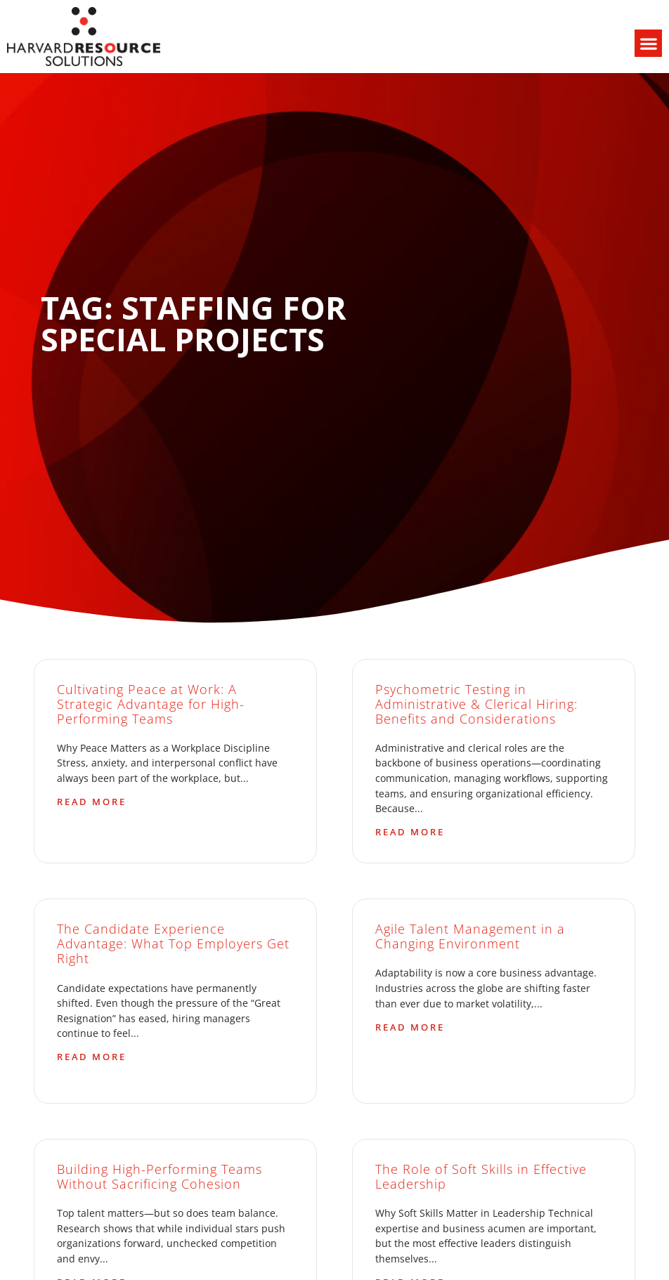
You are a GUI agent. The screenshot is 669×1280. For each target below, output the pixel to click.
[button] (648, 43)
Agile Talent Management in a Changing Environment (470, 936)
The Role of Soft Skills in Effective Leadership (481, 1176)
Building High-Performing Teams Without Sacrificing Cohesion (159, 1176)
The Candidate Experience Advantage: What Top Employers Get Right (173, 943)
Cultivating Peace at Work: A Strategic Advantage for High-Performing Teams (151, 704)
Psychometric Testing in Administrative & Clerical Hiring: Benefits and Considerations (476, 704)
